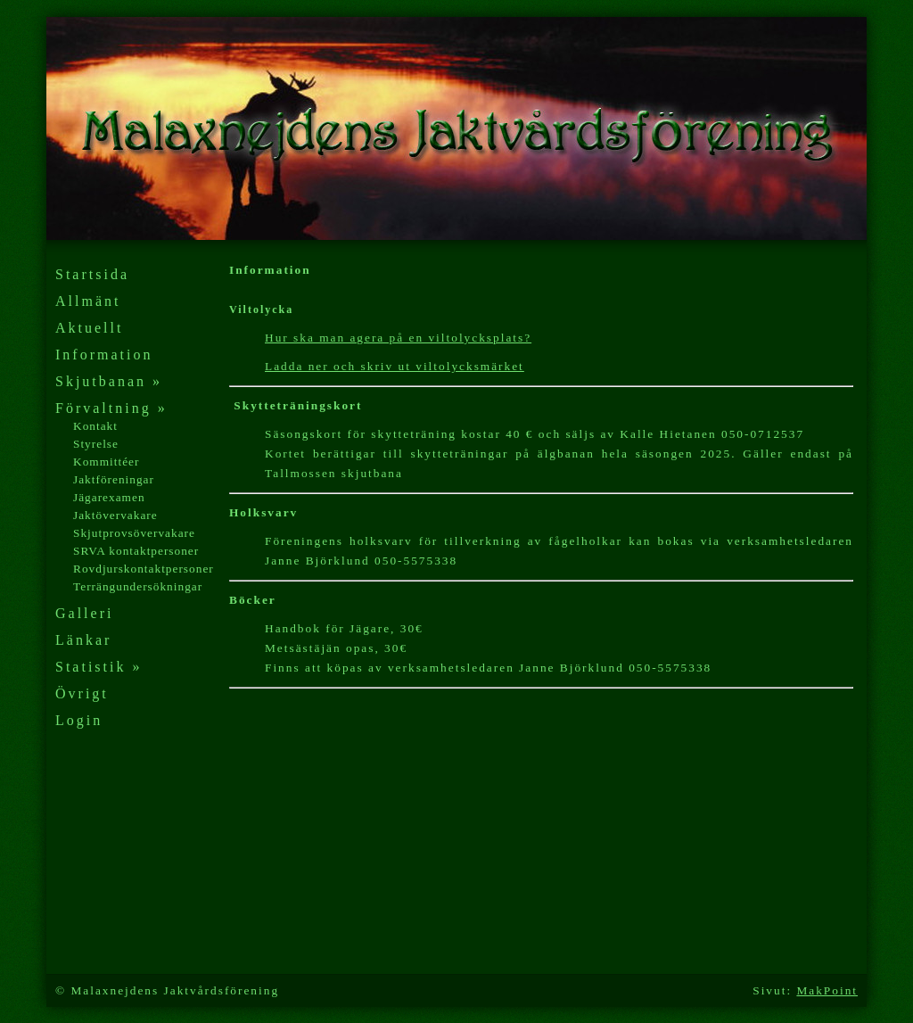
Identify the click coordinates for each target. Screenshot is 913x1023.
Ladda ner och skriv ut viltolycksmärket (394, 366)
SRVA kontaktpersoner (136, 550)
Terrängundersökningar (137, 586)
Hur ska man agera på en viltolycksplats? (398, 337)
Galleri (84, 613)
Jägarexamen (109, 497)
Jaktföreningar (113, 479)
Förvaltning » (111, 408)
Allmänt (87, 301)
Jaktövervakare (115, 515)
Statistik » (98, 666)
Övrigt (82, 693)
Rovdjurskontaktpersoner (143, 568)
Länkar (83, 640)
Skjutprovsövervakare (134, 533)
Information (103, 354)
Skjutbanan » (108, 381)
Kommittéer (106, 461)
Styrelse (96, 443)
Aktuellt (89, 327)
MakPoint (827, 990)
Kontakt (95, 426)
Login (79, 720)
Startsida (92, 274)
